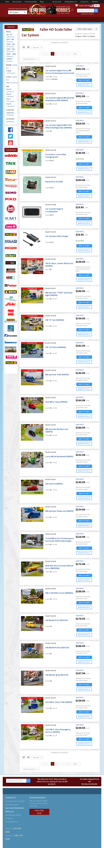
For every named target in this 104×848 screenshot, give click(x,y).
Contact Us (84, 2)
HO (12, 82)
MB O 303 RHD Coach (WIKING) (59, 593)
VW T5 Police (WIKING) (55, 347)
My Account (57, 2)
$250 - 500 (11, 50)
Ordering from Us (70, 2)
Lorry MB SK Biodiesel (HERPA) (59, 456)
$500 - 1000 (12, 55)
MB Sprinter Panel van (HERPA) (59, 511)
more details (84, 85)
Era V (10, 100)
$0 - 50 (10, 35)
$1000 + (10, 60)
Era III (10, 90)
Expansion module (54, 181)
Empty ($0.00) (84, 5)
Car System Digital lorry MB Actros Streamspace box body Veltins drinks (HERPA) (59, 73)
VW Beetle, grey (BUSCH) (56, 674)
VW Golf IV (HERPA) (54, 483)
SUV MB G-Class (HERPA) (56, 401)
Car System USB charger (56, 236)
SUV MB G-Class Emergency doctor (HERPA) (58, 730)
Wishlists (95, 2)
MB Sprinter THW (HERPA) (57, 374)
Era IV (10, 95)
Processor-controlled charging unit (55, 155)
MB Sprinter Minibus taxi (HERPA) (56, 430)
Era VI (10, 105)
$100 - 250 (11, 45)
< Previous (44, 54)
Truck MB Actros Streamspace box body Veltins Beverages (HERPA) (59, 541)
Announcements (31, 2)
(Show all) (10, 122)
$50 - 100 (11, 40)
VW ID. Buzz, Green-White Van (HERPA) (59, 264)
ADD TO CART (84, 80)
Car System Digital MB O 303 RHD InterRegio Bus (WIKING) (58, 126)
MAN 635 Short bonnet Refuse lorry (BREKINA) (59, 566)
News (7, 2)
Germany (10, 114)
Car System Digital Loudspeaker (54, 210)
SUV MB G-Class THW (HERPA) (58, 702)
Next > (75, 54)
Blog (41, 2)
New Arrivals (17, 2)
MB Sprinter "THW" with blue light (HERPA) (58, 293)
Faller (11, 72)
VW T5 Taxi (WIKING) (54, 320)
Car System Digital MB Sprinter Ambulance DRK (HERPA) (59, 99)
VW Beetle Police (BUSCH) (57, 647)
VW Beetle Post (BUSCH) (56, 620)
